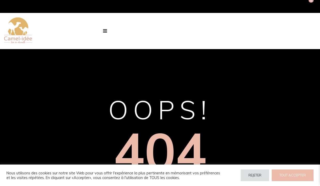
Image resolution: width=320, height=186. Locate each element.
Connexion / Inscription (248, 6)
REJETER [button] (254, 175)
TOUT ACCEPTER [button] (292, 175)
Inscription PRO (289, 6)
